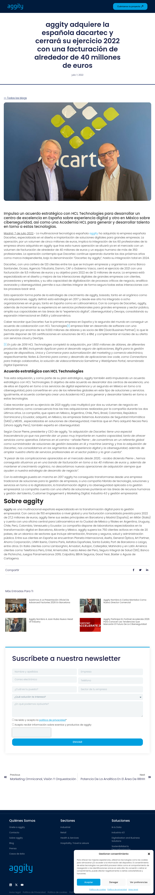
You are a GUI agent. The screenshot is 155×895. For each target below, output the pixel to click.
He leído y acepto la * (41, 720)
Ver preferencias (138, 882)
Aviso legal (133, 889)
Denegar (113, 882)
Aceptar (88, 882)
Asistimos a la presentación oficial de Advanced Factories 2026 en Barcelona (49, 601)
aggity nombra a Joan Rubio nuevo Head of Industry (51, 620)
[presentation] (31, 732)
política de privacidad (52, 720)
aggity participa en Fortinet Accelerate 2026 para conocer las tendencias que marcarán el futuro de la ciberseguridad (127, 622)
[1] (68, 326)
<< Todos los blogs (15, 98)
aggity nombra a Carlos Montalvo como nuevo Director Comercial (125, 601)
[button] (148, 853)
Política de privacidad (117, 889)
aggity (93, 233)
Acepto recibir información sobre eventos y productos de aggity (53, 724)
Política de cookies (97, 889)
